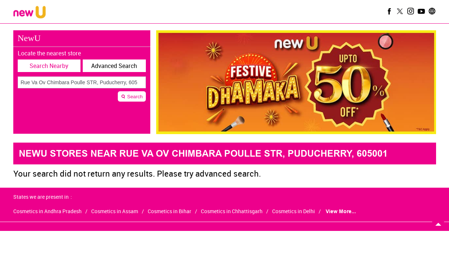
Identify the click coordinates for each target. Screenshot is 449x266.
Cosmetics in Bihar (169, 211)
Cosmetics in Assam (114, 211)
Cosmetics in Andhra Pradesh (47, 211)
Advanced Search (114, 66)
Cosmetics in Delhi (293, 211)
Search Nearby (49, 66)
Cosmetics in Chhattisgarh (232, 211)
